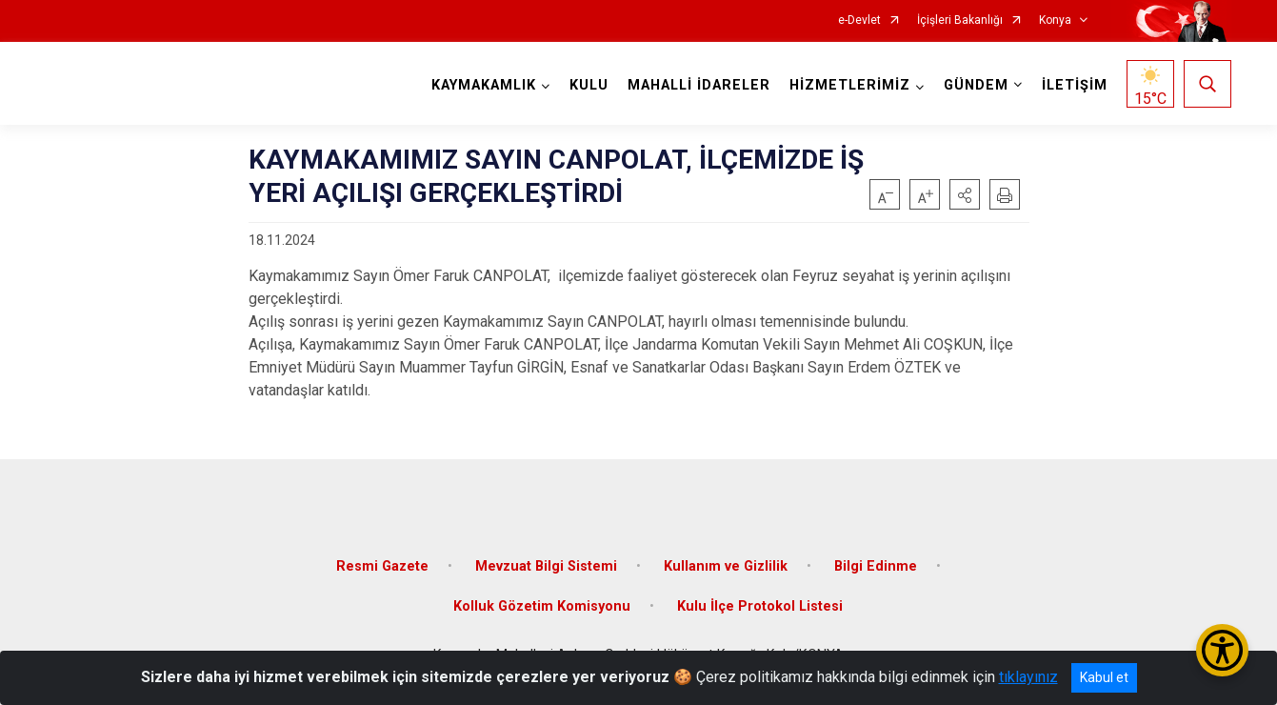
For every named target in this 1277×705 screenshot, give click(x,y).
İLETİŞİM (1074, 85)
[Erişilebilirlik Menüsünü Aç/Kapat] (1222, 650)
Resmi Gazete (382, 566)
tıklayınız (1028, 677)
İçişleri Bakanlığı (960, 20)
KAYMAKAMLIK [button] (483, 85)
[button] (964, 194)
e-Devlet (859, 20)
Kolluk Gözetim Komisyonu (541, 606)
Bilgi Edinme (875, 566)
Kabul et (1104, 677)
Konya (1055, 20)
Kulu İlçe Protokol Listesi (760, 606)
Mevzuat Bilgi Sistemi (546, 566)
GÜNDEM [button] (976, 85)
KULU (589, 85)
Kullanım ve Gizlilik (726, 566)
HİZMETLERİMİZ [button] (849, 85)
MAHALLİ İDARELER (699, 85)
